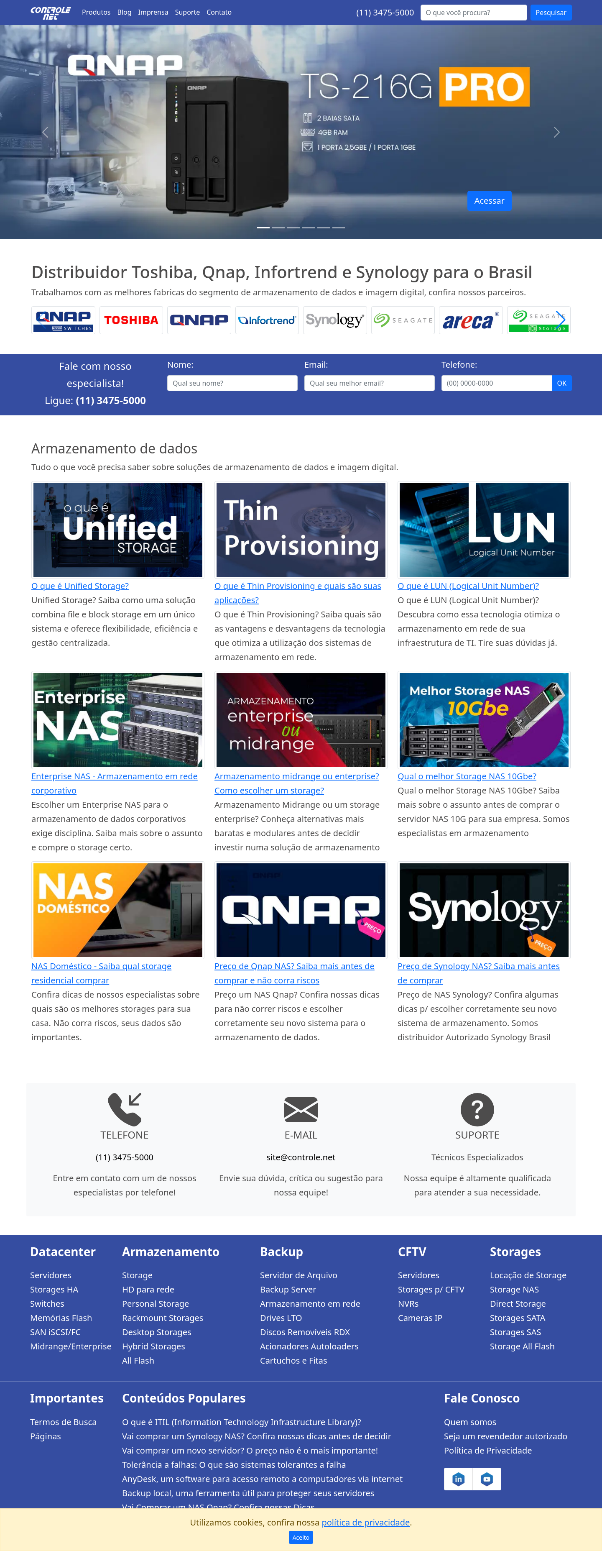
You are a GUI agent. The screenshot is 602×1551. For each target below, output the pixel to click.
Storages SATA (518, 1317)
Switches (47, 1303)
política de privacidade (365, 1522)
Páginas (45, 1436)
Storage (137, 1275)
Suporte (187, 12)
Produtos (96, 12)
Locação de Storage (528, 1275)
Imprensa (153, 12)
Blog (124, 12)
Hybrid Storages (153, 1346)
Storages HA (54, 1289)
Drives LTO (281, 1317)
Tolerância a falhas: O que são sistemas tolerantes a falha (234, 1464)
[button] (560, 320)
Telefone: (459, 364)
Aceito (301, 1537)
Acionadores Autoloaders (309, 1346)
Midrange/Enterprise (71, 1346)
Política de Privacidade (488, 1450)
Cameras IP (420, 1317)
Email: (316, 364)
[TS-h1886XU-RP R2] (278, 228)
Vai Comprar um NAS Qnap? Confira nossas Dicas (218, 1507)
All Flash (138, 1360)
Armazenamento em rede (310, 1303)
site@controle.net (300, 1157)
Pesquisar (551, 12)
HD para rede (148, 1289)
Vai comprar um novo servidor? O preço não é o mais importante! (250, 1450)
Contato (219, 12)
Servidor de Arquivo (298, 1275)
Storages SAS (515, 1332)
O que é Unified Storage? (80, 585)
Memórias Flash (61, 1317)
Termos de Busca (63, 1422)
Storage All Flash (522, 1346)
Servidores (50, 1275)
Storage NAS (514, 1289)
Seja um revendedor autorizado (505, 1436)
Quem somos (470, 1422)
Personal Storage (155, 1303)
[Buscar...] (474, 12)
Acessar (489, 200)
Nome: (180, 364)
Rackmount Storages (162, 1317)
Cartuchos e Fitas (293, 1360)
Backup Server (288, 1289)
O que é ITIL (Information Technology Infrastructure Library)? (241, 1422)
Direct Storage (518, 1303)
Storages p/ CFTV (431, 1289)
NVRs (408, 1303)
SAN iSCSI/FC (55, 1332)
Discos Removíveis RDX (305, 1332)
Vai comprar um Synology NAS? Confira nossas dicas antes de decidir (256, 1436)
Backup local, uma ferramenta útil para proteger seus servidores (248, 1493)
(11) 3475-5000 (385, 12)
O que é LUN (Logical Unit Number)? (468, 585)
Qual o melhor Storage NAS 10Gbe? (467, 776)
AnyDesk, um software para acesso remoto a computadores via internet (262, 1478)
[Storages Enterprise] (338, 228)
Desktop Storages (156, 1332)
